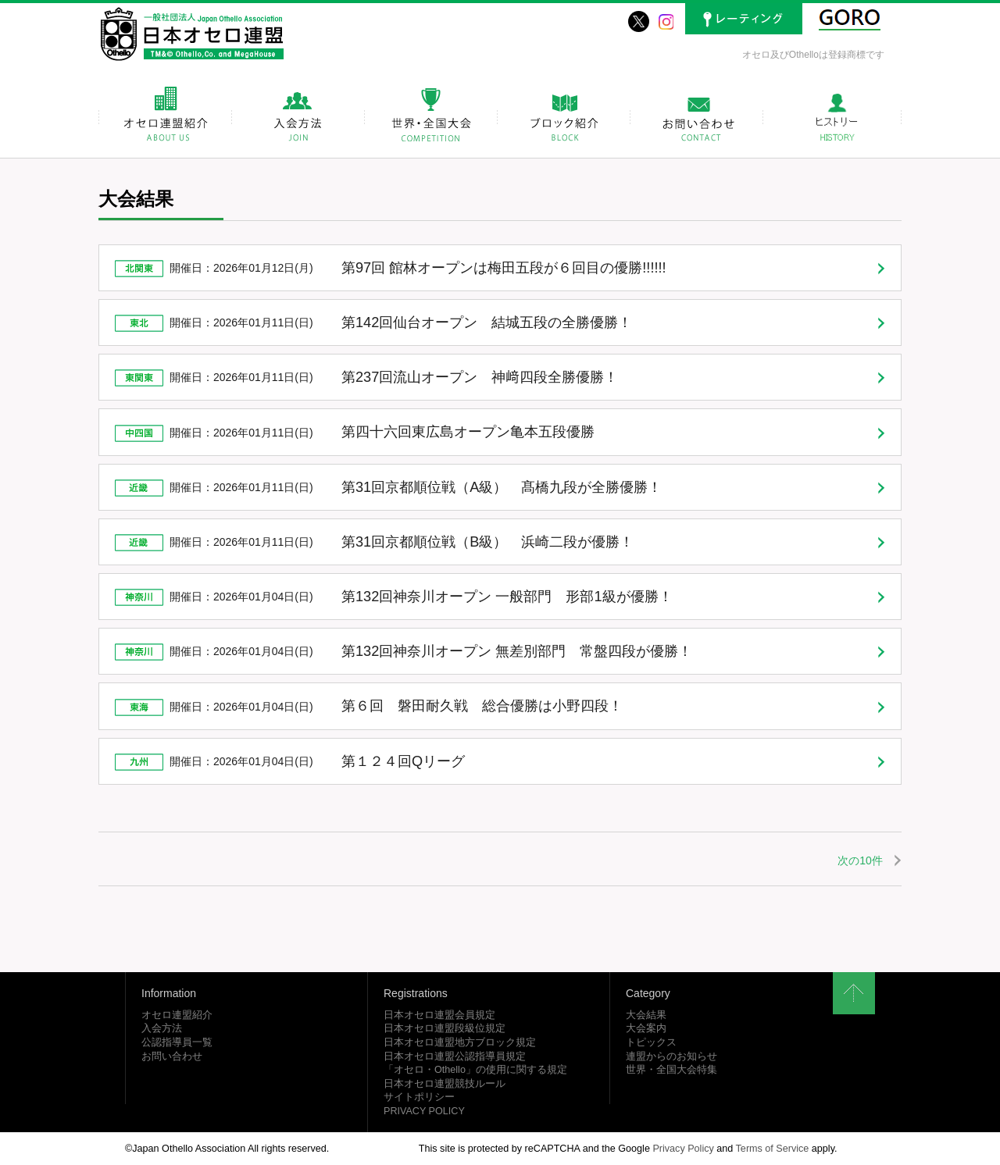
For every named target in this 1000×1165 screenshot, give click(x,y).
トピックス (651, 1042)
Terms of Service (772, 1148)
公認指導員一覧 (176, 1042)
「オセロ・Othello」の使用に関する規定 (475, 1069)
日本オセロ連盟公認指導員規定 (455, 1056)
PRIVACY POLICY (424, 1111)
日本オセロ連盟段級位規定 (444, 1028)
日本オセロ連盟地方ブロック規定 (460, 1042)
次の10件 (860, 860)
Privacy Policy (682, 1148)
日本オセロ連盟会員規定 (439, 1015)
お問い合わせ (171, 1056)
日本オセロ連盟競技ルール (444, 1083)
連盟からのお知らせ (671, 1056)
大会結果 (646, 1015)
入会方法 (161, 1028)
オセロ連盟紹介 (176, 1015)
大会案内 (646, 1028)
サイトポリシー (419, 1097)
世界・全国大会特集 (671, 1069)
